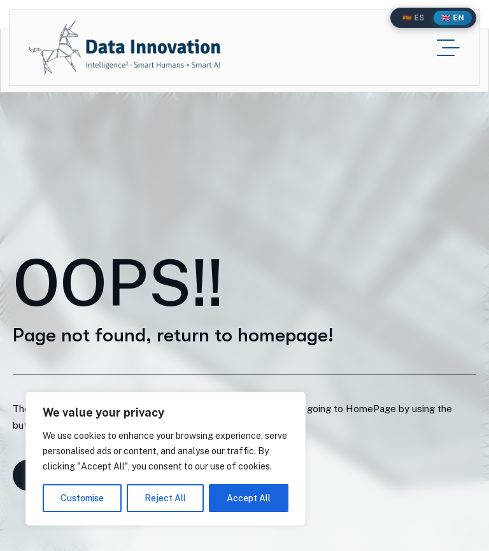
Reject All (165, 498)
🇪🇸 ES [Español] (413, 17)
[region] (165, 459)
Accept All (249, 498)
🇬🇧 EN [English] (452, 17)
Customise (82, 498)
